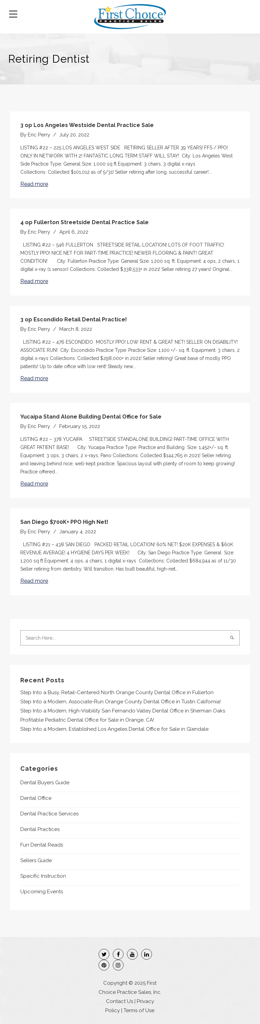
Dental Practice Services (49, 814)
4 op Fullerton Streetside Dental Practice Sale (84, 222)
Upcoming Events (41, 892)
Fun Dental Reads (41, 845)
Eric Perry (39, 135)
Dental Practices (40, 829)
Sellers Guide (36, 860)
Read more (34, 184)
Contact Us (119, 1001)
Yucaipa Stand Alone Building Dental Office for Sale (90, 416)
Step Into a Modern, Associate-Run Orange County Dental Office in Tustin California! (120, 702)
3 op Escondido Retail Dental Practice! (73, 319)
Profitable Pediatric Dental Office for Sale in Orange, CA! (87, 720)
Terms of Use (139, 1010)
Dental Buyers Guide (44, 783)
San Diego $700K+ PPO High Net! (64, 522)
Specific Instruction (43, 876)
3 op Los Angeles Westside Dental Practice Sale (87, 125)
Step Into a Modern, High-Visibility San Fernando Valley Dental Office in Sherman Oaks (122, 711)
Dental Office (35, 798)
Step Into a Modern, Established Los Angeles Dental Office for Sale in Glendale (114, 729)
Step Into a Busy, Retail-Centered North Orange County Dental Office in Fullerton (117, 692)
